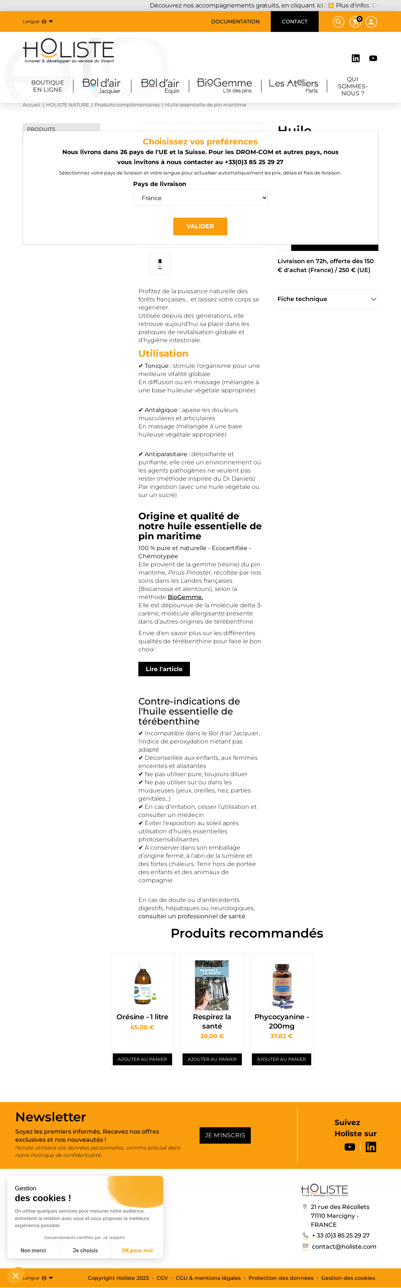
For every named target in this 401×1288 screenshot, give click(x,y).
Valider (200, 232)
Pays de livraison (159, 189)
